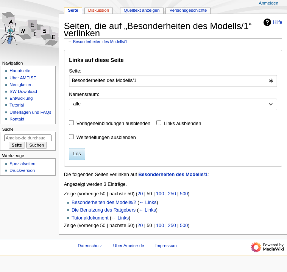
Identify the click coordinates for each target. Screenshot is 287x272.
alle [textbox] (77, 104)
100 (160, 193)
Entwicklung (21, 98)
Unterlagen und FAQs (30, 112)
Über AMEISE (22, 78)
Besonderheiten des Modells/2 (104, 202)
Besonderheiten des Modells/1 (100, 41)
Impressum (166, 245)
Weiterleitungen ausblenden (106, 137)
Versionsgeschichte (188, 10)
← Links (147, 202)
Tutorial (16, 105)
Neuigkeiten (21, 84)
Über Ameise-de (128, 245)
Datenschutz (90, 245)
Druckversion (22, 170)
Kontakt (16, 119)
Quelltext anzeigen (142, 10)
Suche (8, 129)
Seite (73, 10)
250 (172, 193)
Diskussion (98, 10)
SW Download (23, 91)
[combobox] (173, 81)
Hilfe (272, 22)
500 (184, 193)
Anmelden (269, 3)
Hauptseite (19, 70)
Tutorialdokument (90, 218)
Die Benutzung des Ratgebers (104, 210)
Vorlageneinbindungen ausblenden (113, 123)
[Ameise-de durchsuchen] (27, 137)
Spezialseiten (22, 163)
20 (140, 193)
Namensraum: (84, 94)
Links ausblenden (182, 123)
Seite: (75, 71)
